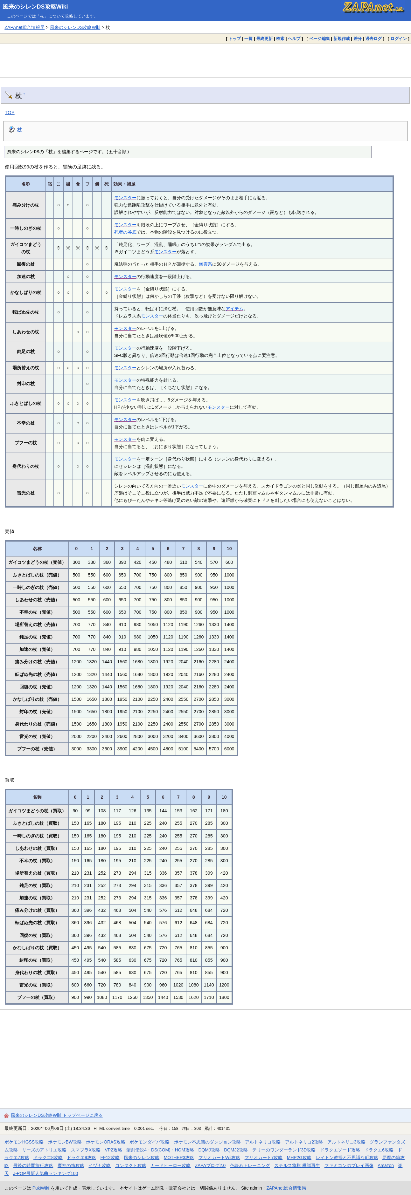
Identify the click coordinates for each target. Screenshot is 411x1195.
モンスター (125, 197)
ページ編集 (319, 38)
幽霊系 (205, 264)
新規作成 (341, 38)
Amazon (386, 1165)
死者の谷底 (125, 232)
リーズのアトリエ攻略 (44, 1149)
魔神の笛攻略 (71, 1165)
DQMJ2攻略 (236, 1149)
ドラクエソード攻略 (340, 1149)
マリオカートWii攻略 (219, 1157)
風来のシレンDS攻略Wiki (35, 6)
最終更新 (264, 38)
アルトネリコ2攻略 (304, 1141)
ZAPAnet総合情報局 (24, 27)
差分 (357, 38)
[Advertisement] (205, 60)
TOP (10, 112)
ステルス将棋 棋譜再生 (297, 1165)
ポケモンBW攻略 (65, 1141)
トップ (234, 38)
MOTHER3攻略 (179, 1157)
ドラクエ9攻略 (81, 1157)
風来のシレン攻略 (141, 1157)
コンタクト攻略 (130, 1165)
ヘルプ (294, 38)
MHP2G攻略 (299, 1157)
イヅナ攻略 (99, 1165)
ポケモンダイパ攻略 (149, 1141)
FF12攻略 (109, 1157)
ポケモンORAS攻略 (105, 1141)
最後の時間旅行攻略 (33, 1165)
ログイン (398, 38)
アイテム (234, 308)
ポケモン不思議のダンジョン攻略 (207, 1141)
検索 (280, 38)
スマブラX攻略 (86, 1149)
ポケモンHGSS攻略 (24, 1141)
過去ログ (373, 38)
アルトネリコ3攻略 (346, 1141)
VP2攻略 (113, 1149)
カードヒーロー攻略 (170, 1165)
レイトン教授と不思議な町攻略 (347, 1157)
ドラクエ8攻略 (48, 1157)
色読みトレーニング (250, 1165)
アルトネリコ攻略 (263, 1141)
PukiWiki (40, 1188)
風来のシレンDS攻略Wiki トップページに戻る (57, 1115)
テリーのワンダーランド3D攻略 (284, 1149)
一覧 (248, 38)
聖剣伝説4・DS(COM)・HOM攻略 (160, 1149)
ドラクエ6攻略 (379, 1149)
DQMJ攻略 (208, 1149)
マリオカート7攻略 (264, 1157)
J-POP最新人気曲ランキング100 (45, 1173)
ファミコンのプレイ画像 (348, 1165)
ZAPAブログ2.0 (210, 1165)
